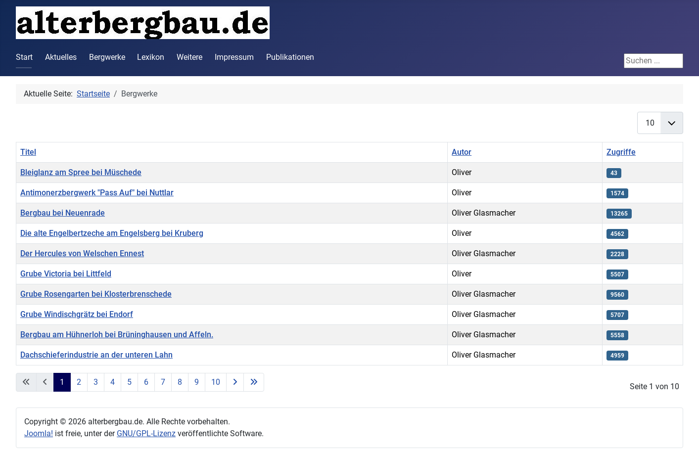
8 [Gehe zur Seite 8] (180, 382)
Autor (461, 152)
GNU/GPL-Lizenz (146, 433)
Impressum (234, 57)
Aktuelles (61, 57)
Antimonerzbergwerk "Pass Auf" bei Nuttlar (97, 192)
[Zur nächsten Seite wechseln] (235, 382)
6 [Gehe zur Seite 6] (146, 382)
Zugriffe (621, 152)
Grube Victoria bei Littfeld (65, 273)
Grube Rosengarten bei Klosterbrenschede (96, 294)
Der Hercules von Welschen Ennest (82, 253)
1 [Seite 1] (62, 382)
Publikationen (290, 57)
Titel (28, 152)
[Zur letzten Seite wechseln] (253, 382)
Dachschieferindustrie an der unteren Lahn (96, 355)
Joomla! (38, 433)
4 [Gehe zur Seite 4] (112, 382)
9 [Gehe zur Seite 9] (196, 382)
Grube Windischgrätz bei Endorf (76, 314)
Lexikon (150, 57)
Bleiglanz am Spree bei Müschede (80, 172)
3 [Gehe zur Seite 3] (95, 382)
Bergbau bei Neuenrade (62, 213)
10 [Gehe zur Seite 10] (215, 382)
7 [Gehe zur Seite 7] (163, 382)
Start (24, 57)
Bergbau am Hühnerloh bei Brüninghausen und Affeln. (116, 334)
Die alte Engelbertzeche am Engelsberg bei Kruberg (111, 233)
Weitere (189, 57)
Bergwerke (107, 57)
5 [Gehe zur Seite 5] (129, 382)
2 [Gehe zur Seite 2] (79, 382)
